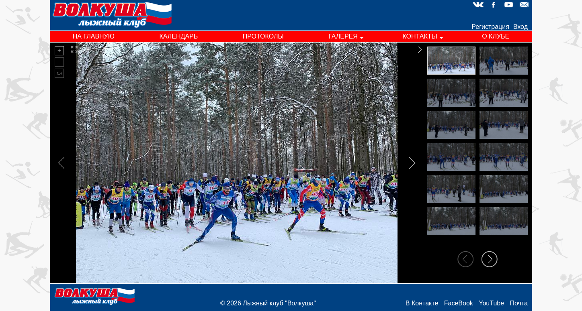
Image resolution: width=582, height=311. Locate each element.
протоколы (263, 36)
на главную (94, 36)
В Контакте (422, 303)
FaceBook (458, 303)
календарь (178, 36)
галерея (343, 36)
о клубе (495, 36)
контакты (419, 36)
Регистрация (490, 26)
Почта (519, 303)
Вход (520, 26)
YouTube (491, 303)
